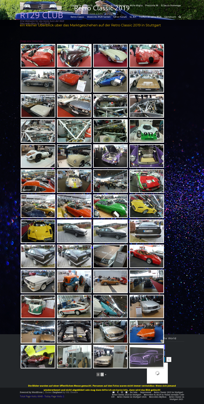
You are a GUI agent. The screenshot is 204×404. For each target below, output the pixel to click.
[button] (180, 17)
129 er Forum (120, 17)
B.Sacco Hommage (171, 6)
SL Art (133, 17)
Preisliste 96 (151, 6)
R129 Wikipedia (119, 6)
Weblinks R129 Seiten (98, 17)
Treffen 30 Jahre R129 (150, 17)
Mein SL (88, 6)
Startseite (76, 6)
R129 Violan (102, 6)
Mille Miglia (136, 6)
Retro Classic (77, 17)
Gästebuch (170, 17)
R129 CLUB (41, 14)
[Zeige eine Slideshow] (31, 41)
